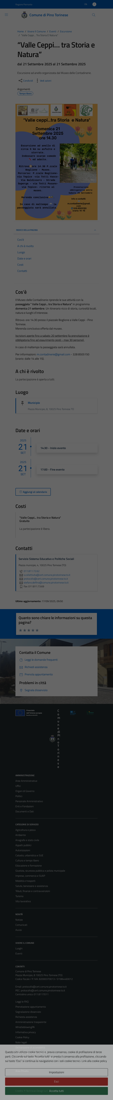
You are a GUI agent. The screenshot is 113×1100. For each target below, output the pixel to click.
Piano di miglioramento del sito (31, 1052)
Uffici (18, 786)
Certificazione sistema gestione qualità (35, 1058)
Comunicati (21, 925)
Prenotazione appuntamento (30, 1007)
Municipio (34, 403)
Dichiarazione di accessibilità (30, 1047)
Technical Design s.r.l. (37, 1091)
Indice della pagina (56, 230)
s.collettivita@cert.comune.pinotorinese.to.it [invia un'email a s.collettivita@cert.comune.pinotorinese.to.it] (44, 575)
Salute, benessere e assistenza (31, 886)
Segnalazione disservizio (28, 1012)
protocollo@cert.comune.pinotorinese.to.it (44, 987)
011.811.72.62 (29, 571)
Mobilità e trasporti (25, 881)
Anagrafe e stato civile (27, 840)
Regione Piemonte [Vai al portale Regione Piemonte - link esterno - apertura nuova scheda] (23, 4)
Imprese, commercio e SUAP (30, 876)
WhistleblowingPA (25, 1027)
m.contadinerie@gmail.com (53, 354)
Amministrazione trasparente (30, 1022)
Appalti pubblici (23, 845)
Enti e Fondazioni (24, 806)
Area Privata (21, 1071)
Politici (18, 796)
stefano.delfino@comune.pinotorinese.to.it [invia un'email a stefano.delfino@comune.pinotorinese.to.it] (44, 582)
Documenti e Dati (24, 811)
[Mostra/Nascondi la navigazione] (6, 15)
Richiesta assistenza (26, 1017)
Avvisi (18, 930)
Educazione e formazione (28, 865)
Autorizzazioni (22, 850)
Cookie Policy (22, 1037)
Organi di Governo (24, 791)
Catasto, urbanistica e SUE (29, 855)
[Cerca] (94, 15)
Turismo (19, 896)
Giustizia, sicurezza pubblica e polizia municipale (40, 871)
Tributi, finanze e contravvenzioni (32, 891)
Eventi (18, 953)
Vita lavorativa (23, 901)
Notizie (19, 920)
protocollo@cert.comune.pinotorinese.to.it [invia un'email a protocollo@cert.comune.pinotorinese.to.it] (43, 579)
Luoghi (18, 948)
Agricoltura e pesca (25, 830)
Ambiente (20, 835)
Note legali (21, 1042)
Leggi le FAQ (22, 1001)
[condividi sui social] (25, 80)
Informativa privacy (25, 1032)
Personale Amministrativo (29, 801)
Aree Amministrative (26, 781)
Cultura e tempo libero (27, 860)
